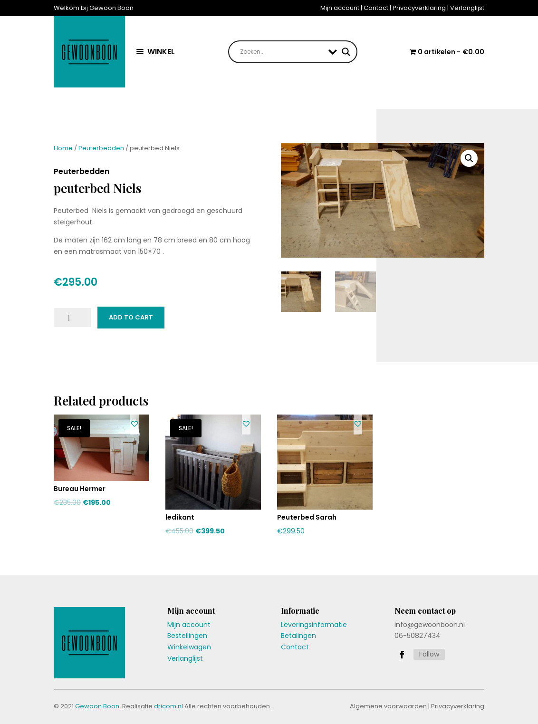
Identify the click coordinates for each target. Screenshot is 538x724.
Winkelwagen (189, 647)
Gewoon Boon (97, 706)
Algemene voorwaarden (388, 706)
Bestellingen (187, 635)
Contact (376, 7)
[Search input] (282, 51)
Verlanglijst (467, 7)
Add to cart (131, 317)
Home (63, 148)
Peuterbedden (101, 148)
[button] (134, 423)
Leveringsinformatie (314, 624)
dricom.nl (168, 706)
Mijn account (339, 7)
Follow (429, 654)
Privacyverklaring (419, 7)
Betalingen (298, 635)
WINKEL (161, 51)
